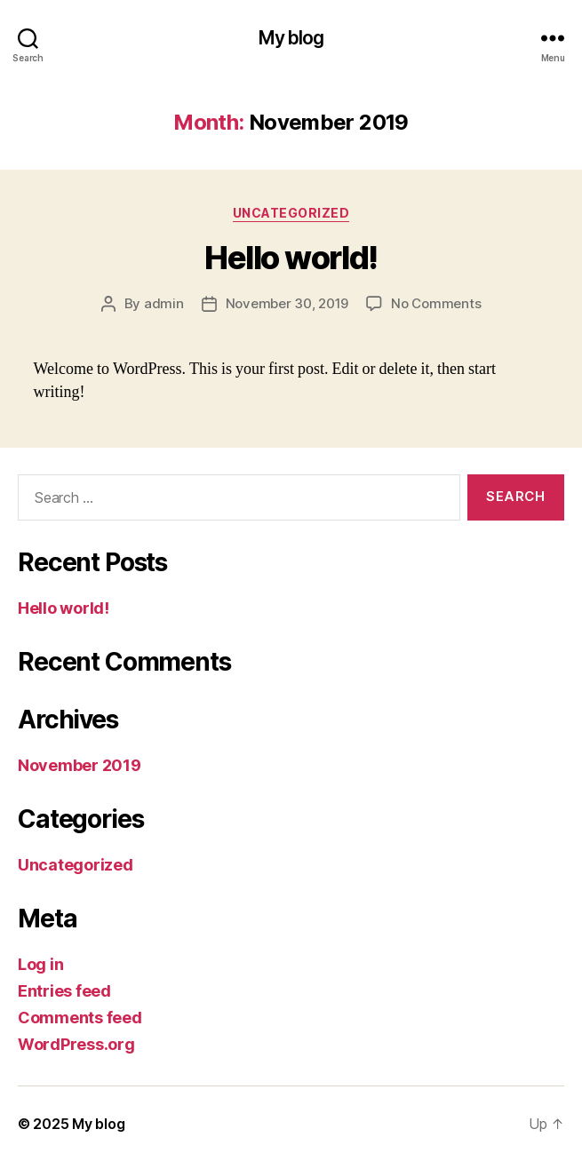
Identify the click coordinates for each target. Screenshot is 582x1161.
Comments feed (80, 1017)
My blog (291, 37)
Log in (40, 964)
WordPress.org (76, 1044)
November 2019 (79, 765)
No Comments (436, 303)
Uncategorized (291, 212)
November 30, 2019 (287, 303)
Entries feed (64, 991)
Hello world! (290, 257)
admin (164, 303)
